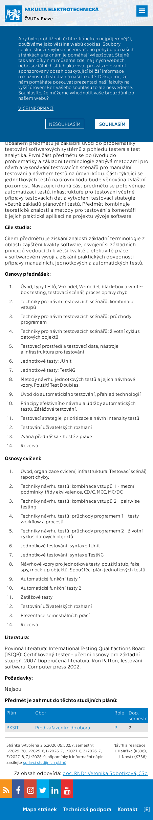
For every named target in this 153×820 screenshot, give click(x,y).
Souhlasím (112, 124)
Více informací (35, 108)
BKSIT (12, 727)
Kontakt (127, 809)
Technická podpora (87, 809)
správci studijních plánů (44, 762)
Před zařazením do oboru (62, 727)
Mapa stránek (40, 809)
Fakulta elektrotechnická (61, 9)
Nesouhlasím (65, 124)
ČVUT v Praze (38, 18)
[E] (147, 809)
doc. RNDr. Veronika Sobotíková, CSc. (105, 773)
